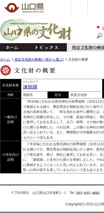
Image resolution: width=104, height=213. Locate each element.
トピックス (45, 47)
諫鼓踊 (30, 87)
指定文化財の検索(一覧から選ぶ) (39, 59)
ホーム (11, 47)
